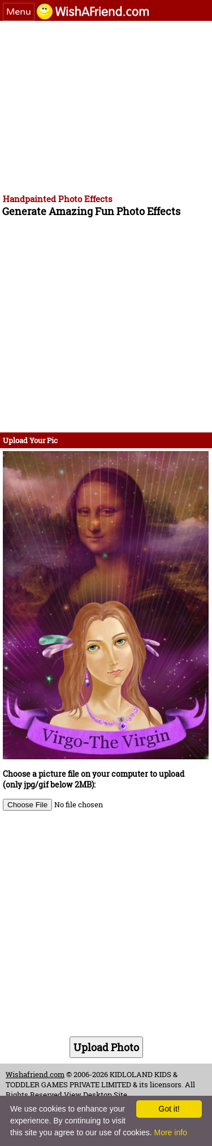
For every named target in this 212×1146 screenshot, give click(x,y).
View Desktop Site (95, 1095)
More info (170, 1132)
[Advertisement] (106, 106)
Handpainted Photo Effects (58, 198)
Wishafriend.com (35, 1074)
